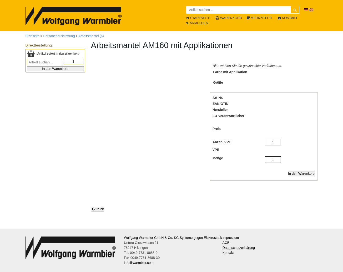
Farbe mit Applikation (230, 72)
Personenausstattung (59, 36)
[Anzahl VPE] (273, 142)
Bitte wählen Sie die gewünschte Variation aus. (247, 66)
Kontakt (228, 253)
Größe (218, 82)
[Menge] (273, 159)
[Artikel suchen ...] (243, 10)
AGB (226, 243)
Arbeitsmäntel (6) (91, 36)
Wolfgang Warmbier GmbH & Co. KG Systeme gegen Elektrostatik (173, 238)
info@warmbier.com (138, 263)
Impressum (230, 238)
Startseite (32, 36)
